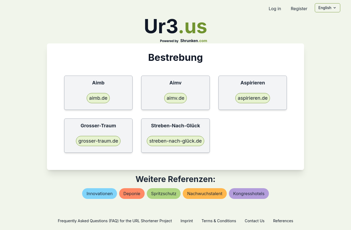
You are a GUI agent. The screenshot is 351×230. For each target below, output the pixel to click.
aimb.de (98, 98)
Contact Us (255, 220)
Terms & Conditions (219, 220)
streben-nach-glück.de (175, 141)
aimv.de (175, 98)
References (283, 220)
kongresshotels (249, 193)
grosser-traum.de (98, 141)
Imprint (187, 220)
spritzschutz (164, 193)
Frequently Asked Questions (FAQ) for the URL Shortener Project (115, 220)
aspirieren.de (253, 98)
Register (299, 8)
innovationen (99, 193)
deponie (131, 193)
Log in (275, 8)
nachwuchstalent (204, 193)
